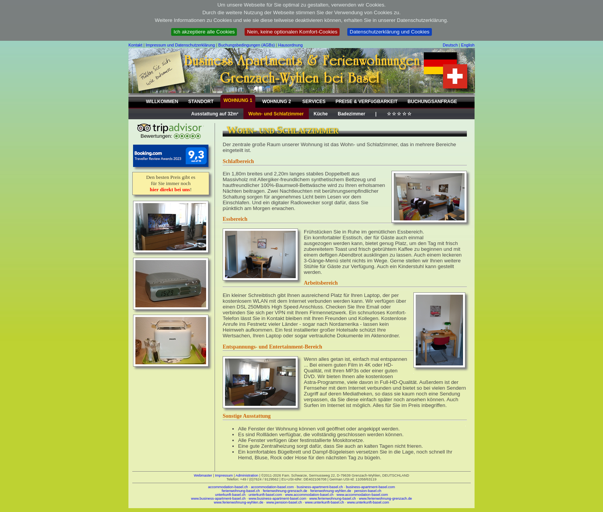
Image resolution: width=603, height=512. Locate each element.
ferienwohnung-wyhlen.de (330, 491)
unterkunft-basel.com (265, 495)
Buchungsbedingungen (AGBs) (246, 45)
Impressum (224, 475)
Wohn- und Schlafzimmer (276, 114)
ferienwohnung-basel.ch (241, 491)
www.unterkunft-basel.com (368, 502)
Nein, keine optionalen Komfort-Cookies (292, 32)
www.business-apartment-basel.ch (218, 498)
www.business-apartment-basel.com (277, 498)
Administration (246, 475)
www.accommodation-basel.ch (309, 495)
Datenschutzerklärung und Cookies (389, 32)
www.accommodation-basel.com (362, 495)
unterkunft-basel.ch (230, 495)
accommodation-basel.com (272, 487)
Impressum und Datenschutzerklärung (180, 45)
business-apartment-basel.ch (320, 487)
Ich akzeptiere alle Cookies (204, 32)
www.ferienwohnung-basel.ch (332, 498)
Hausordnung (290, 45)
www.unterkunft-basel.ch (324, 502)
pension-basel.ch (367, 491)
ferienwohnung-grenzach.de (285, 491)
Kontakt (135, 45)
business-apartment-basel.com (370, 487)
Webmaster (203, 475)
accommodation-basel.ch (228, 487)
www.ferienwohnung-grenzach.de (385, 498)
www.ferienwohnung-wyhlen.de (238, 502)
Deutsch (450, 45)
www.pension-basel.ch (284, 502)
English (468, 45)
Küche (321, 114)
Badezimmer (351, 114)
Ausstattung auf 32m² (214, 114)
